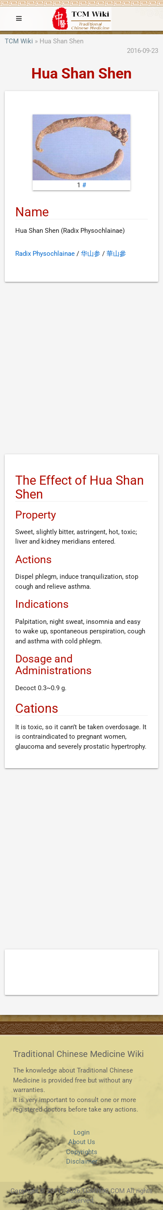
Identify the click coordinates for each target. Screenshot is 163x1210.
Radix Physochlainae (45, 254)
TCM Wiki (19, 41)
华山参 (90, 254)
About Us (81, 1142)
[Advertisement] (81, 369)
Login (81, 1132)
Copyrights (81, 1152)
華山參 (116, 254)
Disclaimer (81, 1161)
